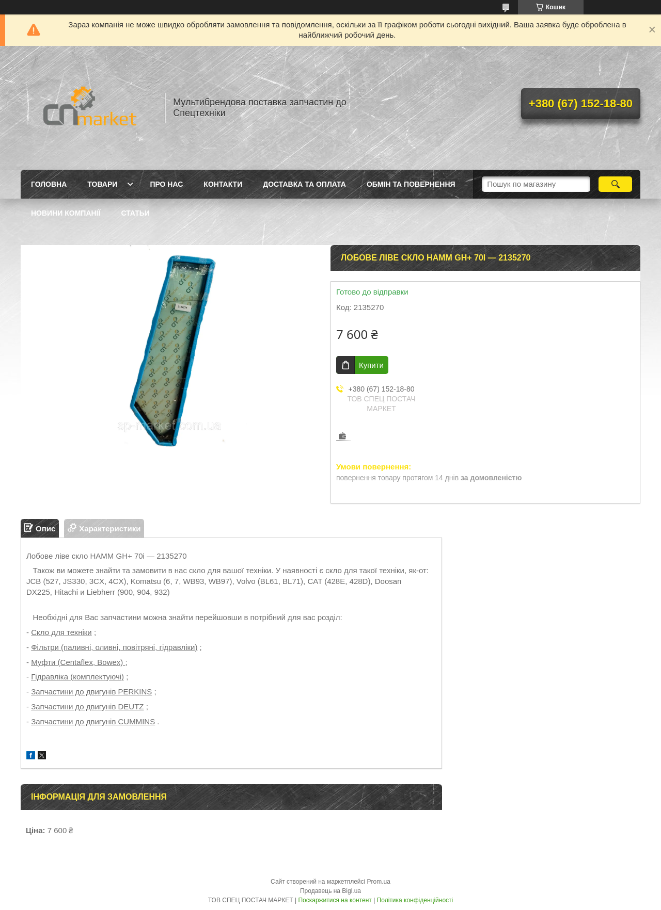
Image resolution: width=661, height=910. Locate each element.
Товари (102, 184)
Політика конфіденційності (415, 900)
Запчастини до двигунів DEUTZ (87, 706)
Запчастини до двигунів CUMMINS (93, 721)
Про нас (166, 184)
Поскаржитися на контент (334, 900)
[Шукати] (615, 184)
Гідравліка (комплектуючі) (77, 676)
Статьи (135, 213)
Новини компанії (65, 213)
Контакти (222, 184)
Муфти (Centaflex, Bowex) (78, 662)
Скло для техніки (61, 632)
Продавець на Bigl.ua (330, 891)
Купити (371, 365)
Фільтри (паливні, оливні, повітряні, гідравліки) (114, 647)
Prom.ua (378, 881)
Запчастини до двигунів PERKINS (91, 691)
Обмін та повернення (411, 184)
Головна (49, 184)
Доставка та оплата (304, 184)
